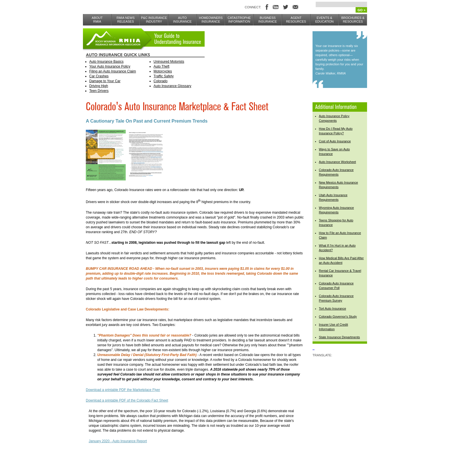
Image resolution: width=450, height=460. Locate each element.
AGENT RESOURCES (296, 19)
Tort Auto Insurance (332, 308)
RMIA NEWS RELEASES (126, 19)
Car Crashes (98, 76)
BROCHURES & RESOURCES (352, 19)
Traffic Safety (164, 76)
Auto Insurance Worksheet (337, 162)
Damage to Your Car (105, 81)
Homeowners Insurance (211, 19)
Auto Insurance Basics (106, 62)
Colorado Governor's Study (338, 316)
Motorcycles (163, 71)
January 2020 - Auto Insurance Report (118, 441)
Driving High (98, 86)
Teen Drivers (98, 91)
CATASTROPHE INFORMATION (239, 19)
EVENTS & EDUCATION (324, 19)
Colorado (161, 81)
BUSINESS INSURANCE (267, 19)
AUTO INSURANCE (182, 19)
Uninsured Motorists (169, 62)
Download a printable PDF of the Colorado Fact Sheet (127, 400)
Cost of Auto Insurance (335, 141)
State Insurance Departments (339, 337)
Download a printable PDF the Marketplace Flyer (123, 390)
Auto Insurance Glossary (172, 86)
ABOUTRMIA (97, 19)
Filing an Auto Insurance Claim (112, 71)
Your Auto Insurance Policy (109, 66)
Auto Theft (161, 66)
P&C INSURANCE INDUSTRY (154, 19)
